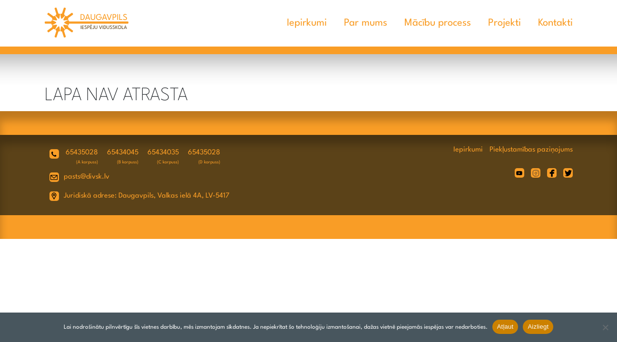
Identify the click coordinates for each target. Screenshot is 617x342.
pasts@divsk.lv (86, 176)
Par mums (365, 23)
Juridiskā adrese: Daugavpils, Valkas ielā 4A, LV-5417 (146, 196)
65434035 (163, 152)
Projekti (504, 23)
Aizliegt (538, 326)
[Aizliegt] (605, 327)
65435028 (82, 152)
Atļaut (505, 326)
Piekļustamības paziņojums (531, 149)
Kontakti (555, 23)
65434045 (122, 152)
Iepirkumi (307, 23)
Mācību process (437, 23)
